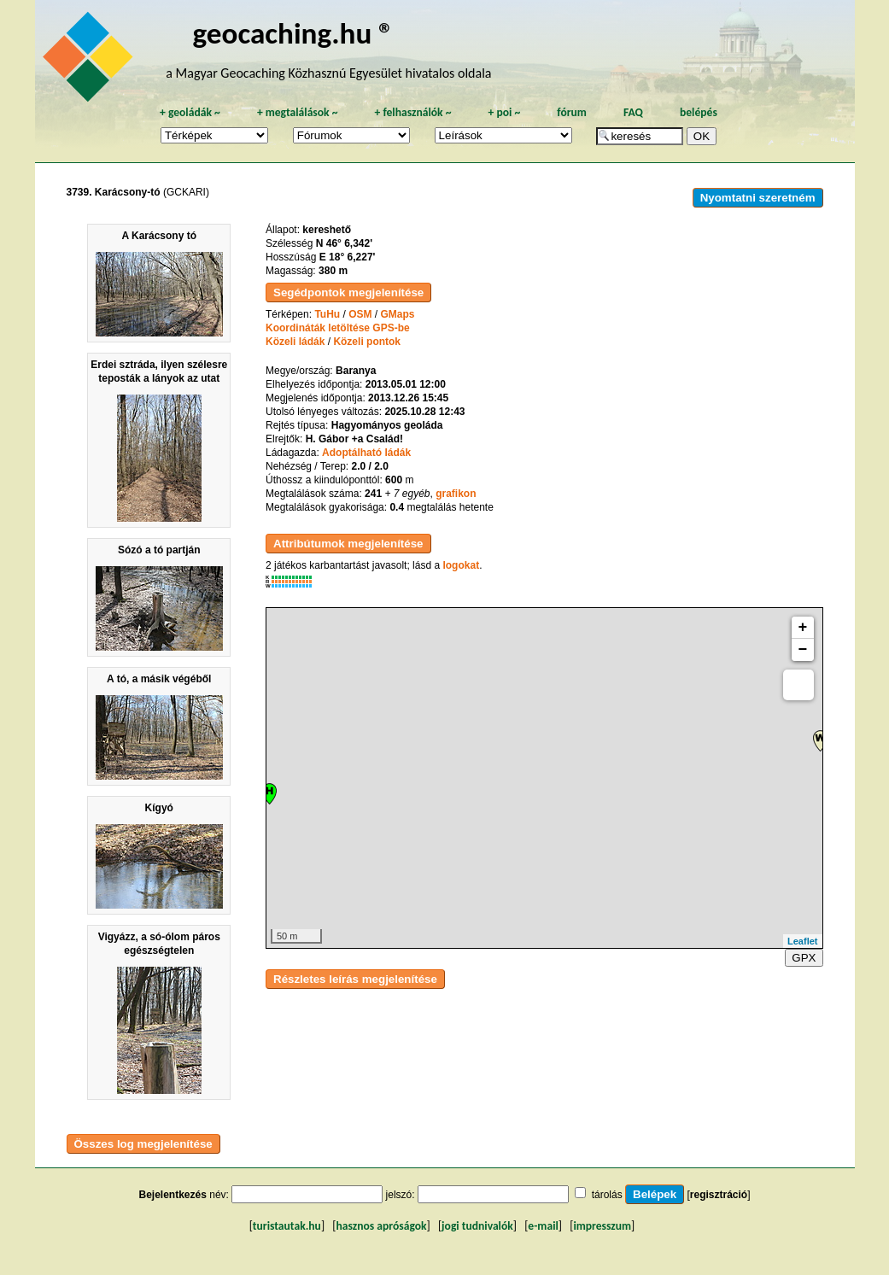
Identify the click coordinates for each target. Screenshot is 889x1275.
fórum (572, 112)
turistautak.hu (287, 1226)
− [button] (803, 650)
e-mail (543, 1226)
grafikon (456, 494)
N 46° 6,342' (344, 243)
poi (504, 112)
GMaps (398, 314)
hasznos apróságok (381, 1226)
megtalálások (298, 112)
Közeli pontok (367, 342)
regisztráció (718, 1195)
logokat (460, 565)
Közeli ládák (295, 342)
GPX (804, 957)
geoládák (190, 112)
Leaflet (802, 941)
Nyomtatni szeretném (758, 197)
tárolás (607, 1195)
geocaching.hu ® (294, 33)
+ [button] (803, 627)
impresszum (602, 1226)
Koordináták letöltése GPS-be (338, 328)
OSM (359, 314)
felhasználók (412, 112)
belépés (698, 112)
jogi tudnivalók (477, 1226)
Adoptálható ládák (366, 453)
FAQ (633, 112)
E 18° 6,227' (347, 257)
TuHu (327, 314)
